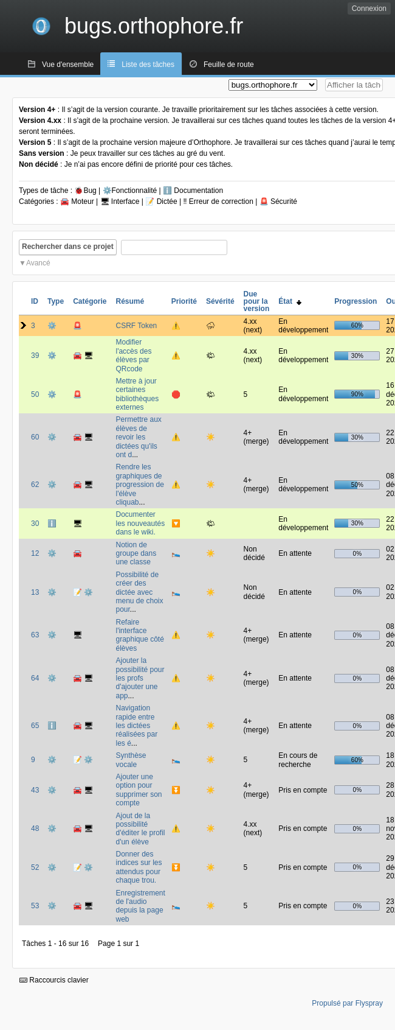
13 (35, 592)
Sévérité (220, 301)
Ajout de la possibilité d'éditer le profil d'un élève (140, 828)
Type (55, 301)
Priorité (184, 301)
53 (35, 906)
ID (34, 301)
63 (35, 635)
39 (35, 355)
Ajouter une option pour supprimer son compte (138, 790)
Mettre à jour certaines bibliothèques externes (137, 394)
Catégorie (89, 301)
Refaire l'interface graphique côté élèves (139, 635)
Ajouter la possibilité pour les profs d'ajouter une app (139, 678)
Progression (355, 301)
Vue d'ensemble (68, 64)
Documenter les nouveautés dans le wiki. (140, 523)
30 (35, 523)
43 (35, 790)
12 (35, 553)
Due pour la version (257, 301)
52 (35, 867)
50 (35, 394)
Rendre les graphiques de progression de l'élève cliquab (139, 484)
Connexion (369, 8)
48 (35, 828)
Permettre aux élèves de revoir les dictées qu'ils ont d (138, 437)
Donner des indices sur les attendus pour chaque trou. (138, 867)
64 (35, 678)
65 (35, 725)
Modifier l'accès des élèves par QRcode (133, 355)
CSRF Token (136, 325)
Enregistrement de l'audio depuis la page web (140, 906)
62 (35, 484)
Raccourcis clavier (54, 980)
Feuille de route (229, 64)
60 (35, 437)
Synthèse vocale (130, 759)
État (289, 301)
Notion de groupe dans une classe (135, 554)
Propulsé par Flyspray (347, 1003)
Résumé (129, 301)
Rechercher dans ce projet (68, 246)
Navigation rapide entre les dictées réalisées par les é (136, 726)
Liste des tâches (148, 64)
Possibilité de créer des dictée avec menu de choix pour (139, 592)
